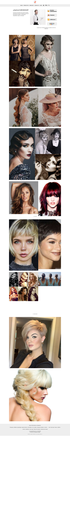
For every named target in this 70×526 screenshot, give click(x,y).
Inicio (21, 5)
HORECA (58, 517)
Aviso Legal (31, 519)
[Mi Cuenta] (44, 5)
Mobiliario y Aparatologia (17, 517)
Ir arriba (23, 519)
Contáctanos (27, 519)
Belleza (35, 517)
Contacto (36, 5)
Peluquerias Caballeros (40, 517)
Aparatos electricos (24, 517)
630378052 (39, 521)
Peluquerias (11, 517)
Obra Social (52, 517)
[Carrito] (46, 5)
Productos (26, 5)
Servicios (32, 5)
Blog (41, 5)
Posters (56, 517)
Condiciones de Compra (44, 519)
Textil (49, 517)
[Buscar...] (49, 5)
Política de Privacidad (37, 519)
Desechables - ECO (31, 517)
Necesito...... (46, 517)
